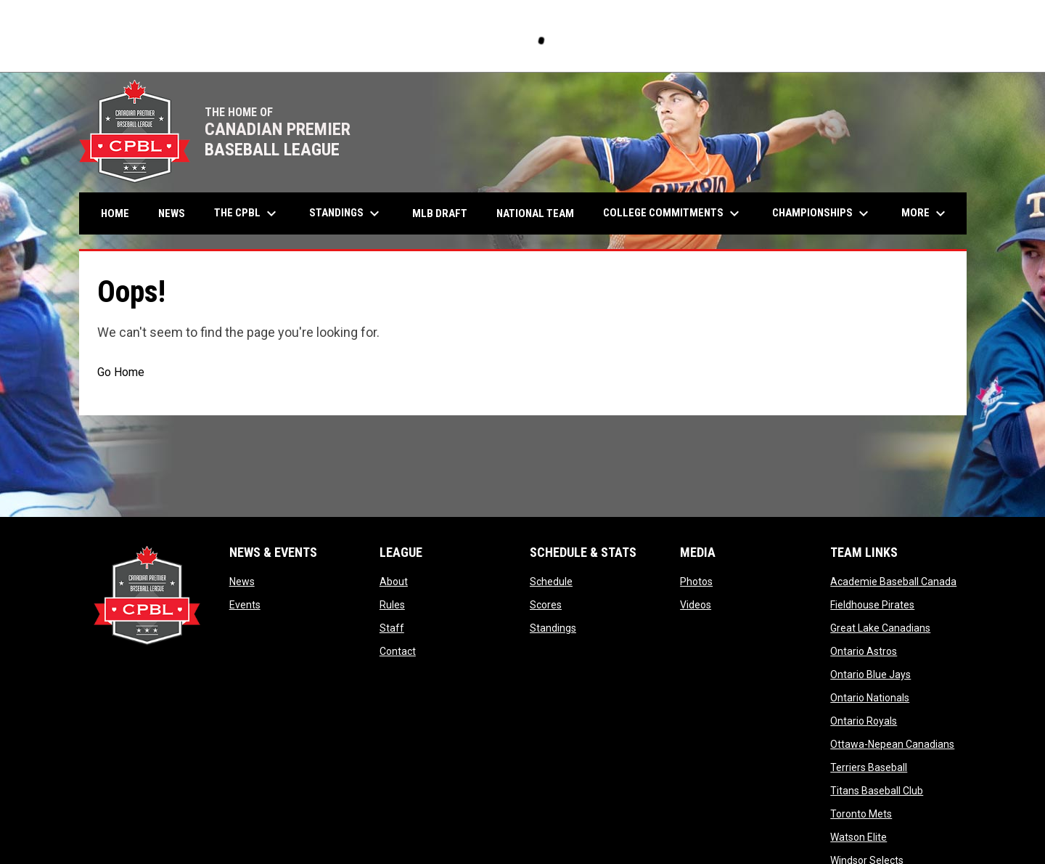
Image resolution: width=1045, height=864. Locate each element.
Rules (392, 605)
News (242, 581)
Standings (553, 628)
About (394, 581)
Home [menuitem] (115, 213)
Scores (546, 605)
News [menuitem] (171, 213)
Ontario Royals (863, 721)
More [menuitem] (925, 213)
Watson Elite (858, 837)
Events (245, 605)
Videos (695, 605)
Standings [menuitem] (346, 213)
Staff (392, 628)
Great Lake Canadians (880, 628)
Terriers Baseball (868, 767)
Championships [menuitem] (822, 213)
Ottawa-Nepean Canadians (892, 744)
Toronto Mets (861, 814)
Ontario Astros (863, 651)
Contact (398, 651)
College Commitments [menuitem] (673, 213)
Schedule (551, 581)
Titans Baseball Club (876, 790)
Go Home (120, 372)
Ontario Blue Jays (870, 674)
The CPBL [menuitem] (247, 213)
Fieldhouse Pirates (872, 605)
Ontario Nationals (869, 698)
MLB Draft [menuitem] (439, 213)
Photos (696, 581)
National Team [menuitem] (535, 213)
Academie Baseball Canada (893, 581)
